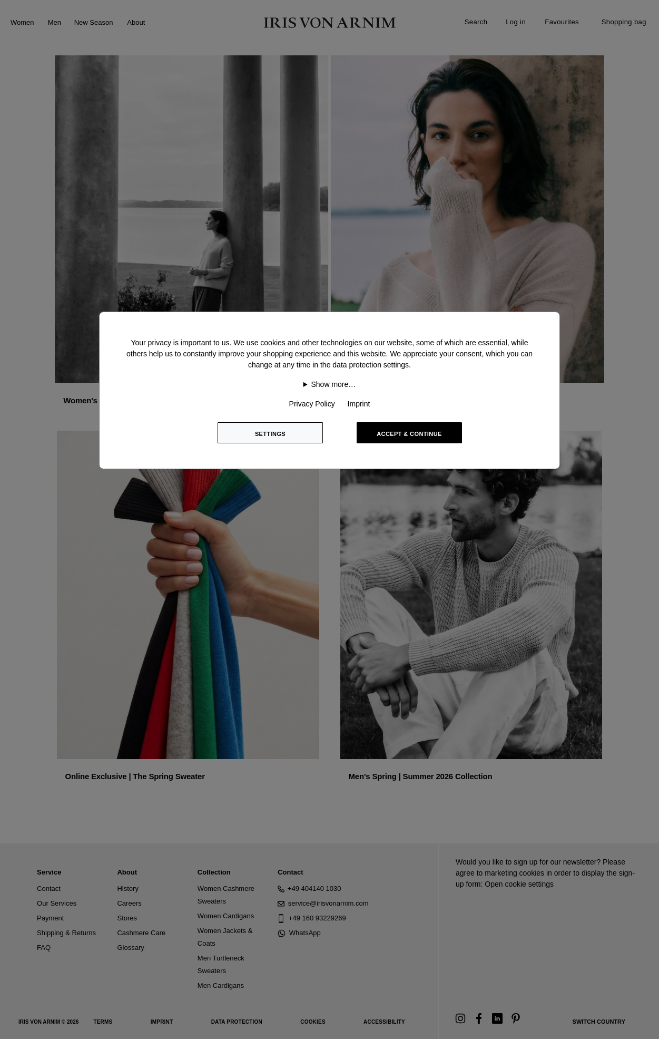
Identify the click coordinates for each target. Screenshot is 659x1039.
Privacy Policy (312, 404)
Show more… (333, 384)
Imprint (359, 404)
